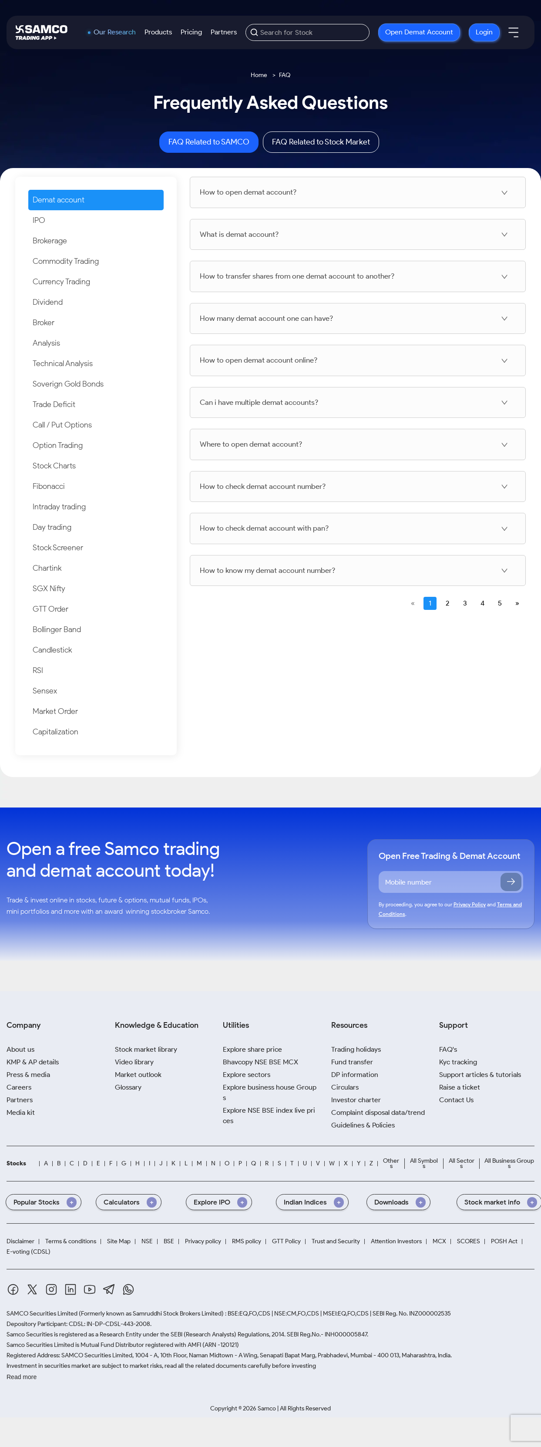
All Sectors (461, 1163)
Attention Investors (396, 1241)
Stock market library (146, 1049)
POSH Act (504, 1241)
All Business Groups (509, 1163)
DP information (354, 1074)
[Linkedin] (70, 1289)
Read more (22, 1376)
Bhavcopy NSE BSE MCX (260, 1062)
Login (484, 32)
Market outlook (138, 1074)
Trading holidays (356, 1049)
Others (391, 1163)
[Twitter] (32, 1289)
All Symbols (424, 1163)
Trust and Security (336, 1241)
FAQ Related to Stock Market (321, 142)
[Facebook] (13, 1289)
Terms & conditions (70, 1241)
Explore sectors (246, 1074)
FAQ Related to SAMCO (208, 142)
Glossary (128, 1087)
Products (158, 32)
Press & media (28, 1074)
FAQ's (448, 1049)
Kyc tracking (458, 1062)
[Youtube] (89, 1289)
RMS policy (246, 1241)
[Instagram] (51, 1289)
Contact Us (456, 1100)
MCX (439, 1241)
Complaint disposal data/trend (378, 1112)
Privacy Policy (470, 904)
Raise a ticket (459, 1087)
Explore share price (252, 1049)
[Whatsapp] (128, 1289)
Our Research (115, 32)
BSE (169, 1241)
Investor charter (356, 1100)
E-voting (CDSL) (28, 1251)
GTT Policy (286, 1241)
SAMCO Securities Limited (42, 1313)
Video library (134, 1062)
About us (20, 1049)
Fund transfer (352, 1062)
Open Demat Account (419, 32)
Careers (19, 1087)
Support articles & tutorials (480, 1074)
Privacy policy (203, 1241)
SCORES (468, 1241)
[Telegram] (109, 1289)
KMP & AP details (33, 1062)
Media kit (21, 1112)
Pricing (191, 32)
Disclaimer (20, 1241)
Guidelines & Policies (363, 1125)
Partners (224, 32)
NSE (147, 1241)
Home (259, 75)
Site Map (119, 1241)
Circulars (345, 1087)
